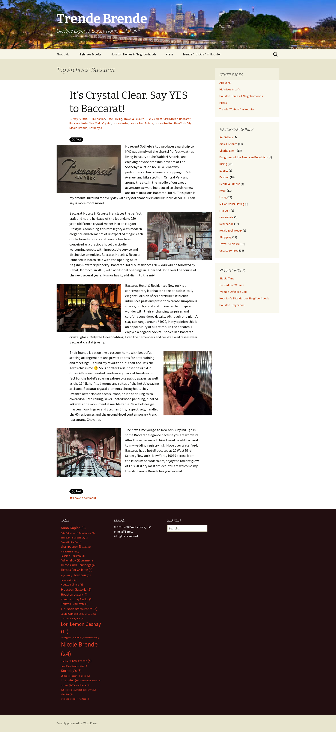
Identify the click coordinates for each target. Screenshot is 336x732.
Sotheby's (95, 128)
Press (169, 54)
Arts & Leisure (228, 144)
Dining (223, 164)
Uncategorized (228, 250)
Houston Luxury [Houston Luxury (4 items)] (74, 594)
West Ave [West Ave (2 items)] (67, 694)
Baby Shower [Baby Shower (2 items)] (87, 533)
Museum (224, 210)
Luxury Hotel (120, 123)
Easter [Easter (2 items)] (86, 547)
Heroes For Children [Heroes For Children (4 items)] (76, 570)
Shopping (225, 237)
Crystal (106, 123)
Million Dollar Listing (231, 204)
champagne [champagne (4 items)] (71, 546)
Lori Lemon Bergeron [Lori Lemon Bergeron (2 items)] (72, 618)
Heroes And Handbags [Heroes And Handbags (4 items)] (78, 565)
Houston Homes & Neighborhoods (133, 54)
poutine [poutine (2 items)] (66, 661)
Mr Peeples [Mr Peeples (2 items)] (92, 637)
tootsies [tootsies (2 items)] (66, 685)
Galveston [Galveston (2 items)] (87, 560)
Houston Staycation (231, 305)
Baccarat (184, 119)
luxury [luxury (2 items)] (80, 637)
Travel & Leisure (134, 119)
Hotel (110, 119)
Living (118, 119)
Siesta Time (226, 278)
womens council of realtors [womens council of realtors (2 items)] (75, 698)
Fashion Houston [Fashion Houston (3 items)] (73, 556)
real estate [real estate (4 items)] (82, 661)
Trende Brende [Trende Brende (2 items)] (81, 685)
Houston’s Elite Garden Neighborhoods (244, 298)
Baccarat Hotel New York (85, 123)
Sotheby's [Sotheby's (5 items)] (71, 670)
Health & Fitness (229, 184)
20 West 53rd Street (165, 119)
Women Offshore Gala (233, 292)
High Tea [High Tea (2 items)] (66, 575)
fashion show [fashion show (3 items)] (70, 560)
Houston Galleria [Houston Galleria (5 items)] (76, 589)
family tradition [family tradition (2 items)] (70, 551)
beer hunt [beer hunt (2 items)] (67, 537)
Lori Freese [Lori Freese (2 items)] (89, 614)
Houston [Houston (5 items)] (82, 575)
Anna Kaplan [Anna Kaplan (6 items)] (73, 527)
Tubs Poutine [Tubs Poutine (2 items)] (69, 689)
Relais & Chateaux (230, 230)
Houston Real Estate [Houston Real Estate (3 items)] (74, 604)
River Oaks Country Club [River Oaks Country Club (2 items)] (74, 666)
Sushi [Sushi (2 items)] (85, 675)
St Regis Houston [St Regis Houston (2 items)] (70, 675)
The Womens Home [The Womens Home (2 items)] (89, 680)
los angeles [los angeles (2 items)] (68, 637)
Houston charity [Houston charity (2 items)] (70, 580)
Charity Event (227, 150)
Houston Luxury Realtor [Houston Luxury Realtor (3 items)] (76, 599)
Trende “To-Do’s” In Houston (202, 54)
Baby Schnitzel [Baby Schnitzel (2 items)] (69, 533)
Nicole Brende (78, 128)
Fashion (100, 119)
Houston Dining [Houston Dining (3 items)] (72, 584)
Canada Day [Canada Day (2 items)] (81, 537)
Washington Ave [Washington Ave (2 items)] (86, 689)
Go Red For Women (231, 285)
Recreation (226, 224)
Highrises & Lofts (90, 54)
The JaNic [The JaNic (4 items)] (70, 680)
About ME (63, 54)
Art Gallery (226, 137)
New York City (183, 123)
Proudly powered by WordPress (77, 723)
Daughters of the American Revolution (243, 157)
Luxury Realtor (164, 123)
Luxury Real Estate (141, 123)
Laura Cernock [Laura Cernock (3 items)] (71, 614)
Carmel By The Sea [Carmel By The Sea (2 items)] (71, 542)
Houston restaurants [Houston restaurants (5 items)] (79, 609)
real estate (226, 217)
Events (223, 170)
